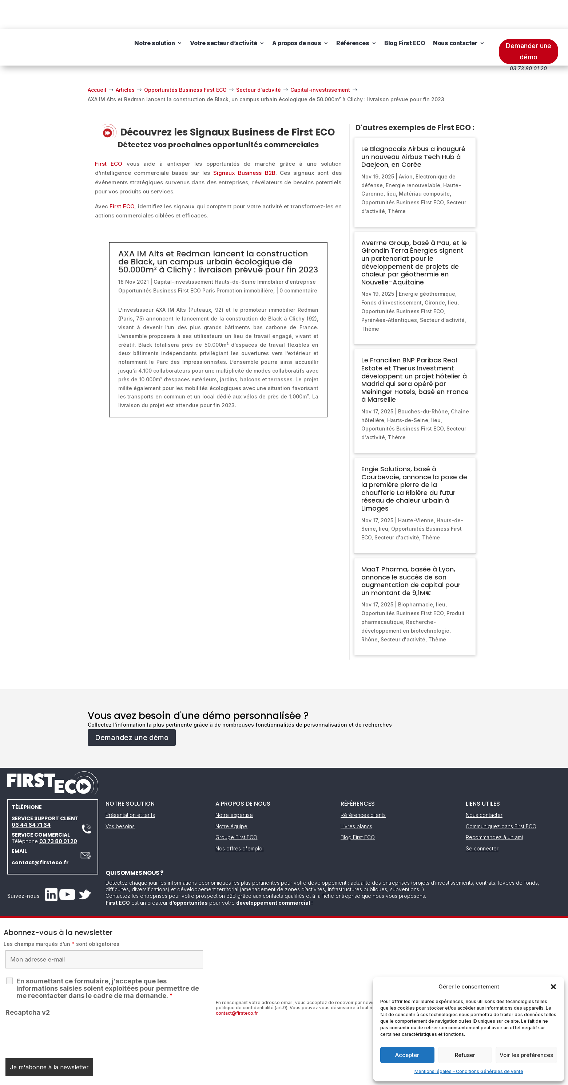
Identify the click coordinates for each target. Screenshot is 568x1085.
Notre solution (154, 18)
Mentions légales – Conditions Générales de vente (468, 1071)
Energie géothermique (427, 265)
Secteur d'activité (442, 291)
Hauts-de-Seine (235, 252)
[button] (553, 986)
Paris (208, 261)
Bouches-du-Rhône (423, 382)
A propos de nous (296, 18)
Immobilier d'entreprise (286, 252)
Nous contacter (455, 18)
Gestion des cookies (317, 1077)
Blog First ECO (404, 18)
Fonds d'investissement (391, 273)
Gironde (435, 273)
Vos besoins (120, 797)
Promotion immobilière (245, 261)
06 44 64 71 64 (31, 796)
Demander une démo (528, 22)
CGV (280, 1077)
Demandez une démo (131, 708)
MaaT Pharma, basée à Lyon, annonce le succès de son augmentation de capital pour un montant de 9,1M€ (411, 551)
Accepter (407, 1054)
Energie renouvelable (413, 156)
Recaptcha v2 (27, 983)
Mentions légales (247, 1077)
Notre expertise (234, 786)
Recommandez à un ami (494, 808)
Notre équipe (231, 797)
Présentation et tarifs (130, 786)
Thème (397, 182)
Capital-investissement (183, 252)
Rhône (369, 610)
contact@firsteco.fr (40, 833)
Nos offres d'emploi (239, 819)
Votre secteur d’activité (223, 18)
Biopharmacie (415, 575)
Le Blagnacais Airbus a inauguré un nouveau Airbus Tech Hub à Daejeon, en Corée (413, 127)
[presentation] (60, 1005)
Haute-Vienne (416, 491)
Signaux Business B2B (244, 143)
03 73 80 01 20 (58, 812)
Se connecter (482, 819)
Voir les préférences (526, 1054)
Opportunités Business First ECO (159, 261)
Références (352, 18)
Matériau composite (424, 164)
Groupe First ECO (236, 808)
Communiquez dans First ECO (501, 797)
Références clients (363, 786)
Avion (406, 147)
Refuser (465, 1054)
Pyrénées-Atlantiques (389, 291)
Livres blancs (356, 797)
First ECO (109, 134)
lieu (391, 164)
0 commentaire (298, 261)
